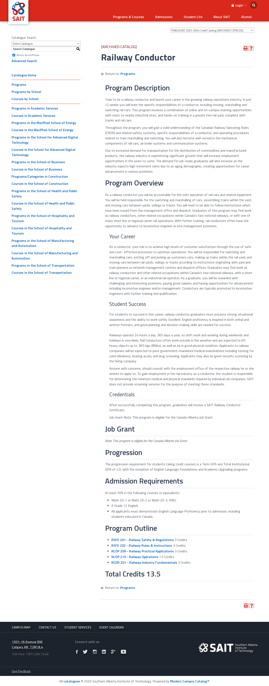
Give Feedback (21, 671)
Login (239, 5)
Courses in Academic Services (33, 114)
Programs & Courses (140, 15)
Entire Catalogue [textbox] (23, 42)
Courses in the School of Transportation (42, 271)
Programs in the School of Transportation (43, 263)
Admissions (173, 15)
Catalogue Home (24, 73)
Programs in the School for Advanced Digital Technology (45, 138)
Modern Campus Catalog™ (189, 680)
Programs (19, 82)
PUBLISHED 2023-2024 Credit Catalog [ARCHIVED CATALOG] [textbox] (207, 29)
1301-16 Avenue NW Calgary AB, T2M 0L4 (27, 644)
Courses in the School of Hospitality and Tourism (42, 229)
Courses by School (25, 97)
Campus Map (21, 626)
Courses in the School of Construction (40, 182)
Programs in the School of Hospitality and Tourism (43, 217)
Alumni (248, 15)
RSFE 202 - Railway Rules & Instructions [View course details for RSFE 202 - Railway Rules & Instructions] (141, 543)
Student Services (77, 626)
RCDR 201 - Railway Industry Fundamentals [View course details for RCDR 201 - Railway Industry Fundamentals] (144, 560)
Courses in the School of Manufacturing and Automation (45, 254)
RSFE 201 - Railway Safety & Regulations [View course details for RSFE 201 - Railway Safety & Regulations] (142, 538)
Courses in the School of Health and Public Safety (43, 204)
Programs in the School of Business (38, 160)
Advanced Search (24, 59)
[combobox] (212, 28)
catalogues (71, 680)
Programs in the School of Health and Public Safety (44, 192)
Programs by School (26, 90)
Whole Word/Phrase (28, 53)
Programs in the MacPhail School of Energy (44, 121)
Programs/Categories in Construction (40, 174)
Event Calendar (111, 626)
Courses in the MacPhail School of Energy (42, 128)
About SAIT (225, 15)
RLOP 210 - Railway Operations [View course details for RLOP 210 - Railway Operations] (134, 555)
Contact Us (47, 626)
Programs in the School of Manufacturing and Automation (43, 241)
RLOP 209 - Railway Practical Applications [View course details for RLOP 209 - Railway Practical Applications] (142, 549)
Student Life (199, 15)
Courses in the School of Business (37, 167)
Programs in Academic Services (35, 106)
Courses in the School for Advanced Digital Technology (43, 151)
